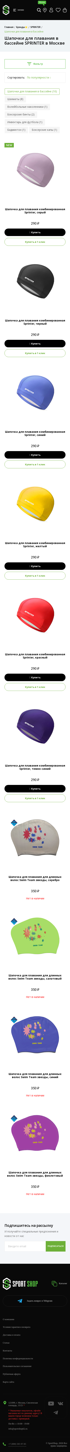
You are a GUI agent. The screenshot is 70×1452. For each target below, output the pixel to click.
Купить (35, 232)
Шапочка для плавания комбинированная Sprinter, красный (35, 655)
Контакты (7, 1350)
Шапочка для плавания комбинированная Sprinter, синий (35, 433)
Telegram (35, 1301)
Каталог (59, 1284)
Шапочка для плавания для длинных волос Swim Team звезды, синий (35, 1075)
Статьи (6, 1342)
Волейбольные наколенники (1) (27, 106)
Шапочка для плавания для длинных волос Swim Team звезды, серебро (35, 878)
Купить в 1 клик (35, 242)
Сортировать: (16, 77)
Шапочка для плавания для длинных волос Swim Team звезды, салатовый (35, 977)
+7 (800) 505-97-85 (17, 1444)
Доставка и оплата (11, 1335)
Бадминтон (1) (16, 130)
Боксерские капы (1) (44, 130)
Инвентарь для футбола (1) (24, 122)
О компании (8, 1319)
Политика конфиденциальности (18, 1358)
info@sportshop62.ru (17, 1428)
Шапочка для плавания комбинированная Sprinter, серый (35, 210)
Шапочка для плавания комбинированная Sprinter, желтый (35, 544)
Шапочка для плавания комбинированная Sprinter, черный (35, 322)
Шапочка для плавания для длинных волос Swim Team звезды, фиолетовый (35, 1174)
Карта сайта (8, 1382)
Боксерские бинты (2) (21, 114)
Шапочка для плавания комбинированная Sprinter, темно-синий (35, 767)
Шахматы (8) (15, 99)
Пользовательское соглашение (17, 1366)
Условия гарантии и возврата (16, 1327)
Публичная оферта (12, 1374)
